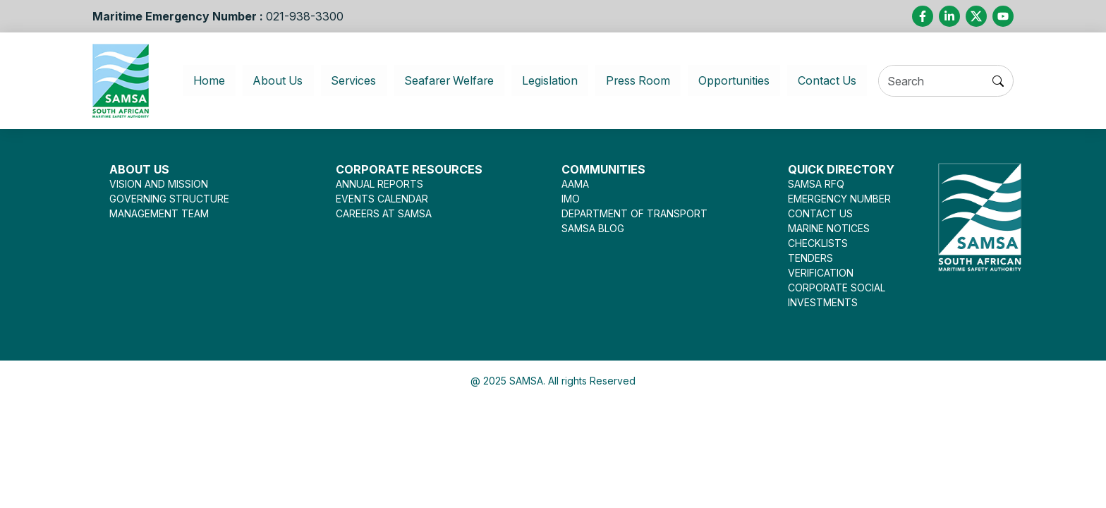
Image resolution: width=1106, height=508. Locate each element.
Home (204, 80)
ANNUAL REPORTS (379, 184)
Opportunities (741, 80)
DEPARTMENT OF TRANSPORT (634, 213)
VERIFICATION (820, 273)
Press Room (641, 80)
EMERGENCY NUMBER (839, 199)
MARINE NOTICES (829, 228)
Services (342, 80)
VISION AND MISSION (158, 184)
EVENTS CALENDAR (382, 199)
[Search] (940, 81)
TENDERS (810, 258)
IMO (570, 199)
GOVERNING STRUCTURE (169, 199)
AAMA (575, 184)
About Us (265, 80)
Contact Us (838, 80)
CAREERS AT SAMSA (384, 213)
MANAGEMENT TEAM (159, 213)
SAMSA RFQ (816, 184)
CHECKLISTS (818, 243)
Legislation (550, 80)
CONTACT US (820, 213)
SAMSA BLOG (592, 228)
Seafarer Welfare (443, 80)
